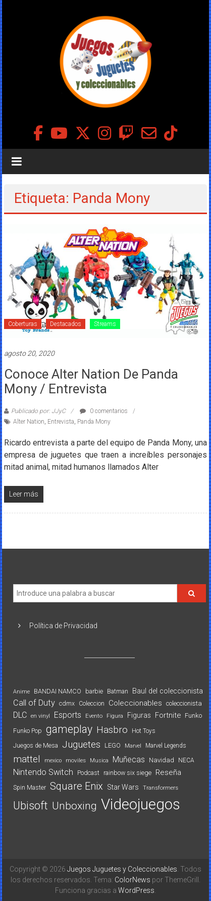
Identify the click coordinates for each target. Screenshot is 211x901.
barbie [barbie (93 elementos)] (94, 691)
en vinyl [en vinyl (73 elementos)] (40, 716)
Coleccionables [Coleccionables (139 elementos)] (135, 703)
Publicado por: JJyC (38, 411)
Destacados (65, 323)
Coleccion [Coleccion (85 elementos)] (91, 703)
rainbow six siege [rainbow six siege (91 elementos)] (127, 772)
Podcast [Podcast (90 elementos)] (88, 772)
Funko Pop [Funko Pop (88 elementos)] (27, 730)
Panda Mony (94, 421)
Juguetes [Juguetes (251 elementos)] (81, 744)
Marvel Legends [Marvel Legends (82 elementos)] (165, 745)
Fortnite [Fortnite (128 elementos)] (168, 715)
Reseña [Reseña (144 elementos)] (168, 772)
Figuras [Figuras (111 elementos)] (139, 715)
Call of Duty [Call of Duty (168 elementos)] (34, 703)
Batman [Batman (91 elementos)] (117, 691)
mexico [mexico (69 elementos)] (53, 760)
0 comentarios (104, 411)
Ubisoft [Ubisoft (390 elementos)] (30, 805)
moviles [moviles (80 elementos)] (76, 760)
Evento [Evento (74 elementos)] (93, 715)
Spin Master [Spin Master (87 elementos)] (29, 787)
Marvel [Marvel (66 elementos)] (133, 746)
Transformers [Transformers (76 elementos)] (160, 787)
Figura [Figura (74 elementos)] (115, 715)
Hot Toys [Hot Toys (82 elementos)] (143, 730)
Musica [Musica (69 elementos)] (99, 760)
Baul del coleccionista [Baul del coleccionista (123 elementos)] (167, 691)
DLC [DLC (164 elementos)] (20, 715)
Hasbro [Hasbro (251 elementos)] (112, 729)
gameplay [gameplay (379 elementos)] (69, 729)
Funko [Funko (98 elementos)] (193, 715)
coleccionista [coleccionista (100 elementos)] (184, 703)
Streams (105, 323)
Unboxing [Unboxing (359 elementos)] (74, 805)
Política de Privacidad (63, 626)
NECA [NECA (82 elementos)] (186, 760)
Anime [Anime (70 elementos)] (21, 691)
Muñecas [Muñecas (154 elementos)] (129, 759)
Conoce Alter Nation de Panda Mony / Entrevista (91, 381)
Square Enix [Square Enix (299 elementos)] (76, 786)
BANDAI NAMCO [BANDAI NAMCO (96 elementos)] (57, 691)
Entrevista (60, 421)
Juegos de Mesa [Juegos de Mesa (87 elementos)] (35, 745)
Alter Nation (28, 421)
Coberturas (22, 323)
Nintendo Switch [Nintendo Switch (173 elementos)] (43, 772)
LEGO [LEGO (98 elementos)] (112, 745)
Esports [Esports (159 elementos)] (67, 715)
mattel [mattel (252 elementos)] (26, 759)
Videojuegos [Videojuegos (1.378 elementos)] (140, 804)
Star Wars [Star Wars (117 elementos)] (123, 787)
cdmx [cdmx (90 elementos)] (67, 703)
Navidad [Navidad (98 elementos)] (161, 760)
